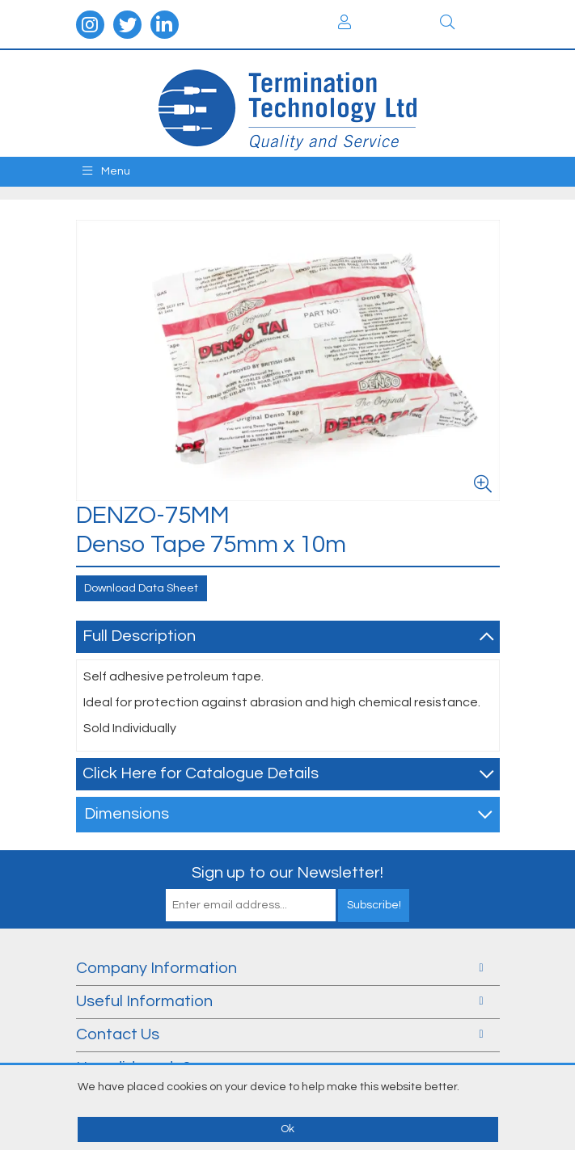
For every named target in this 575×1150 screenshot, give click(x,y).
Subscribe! (374, 905)
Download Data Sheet (141, 588)
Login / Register (344, 22)
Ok (287, 1129)
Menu (106, 171)
